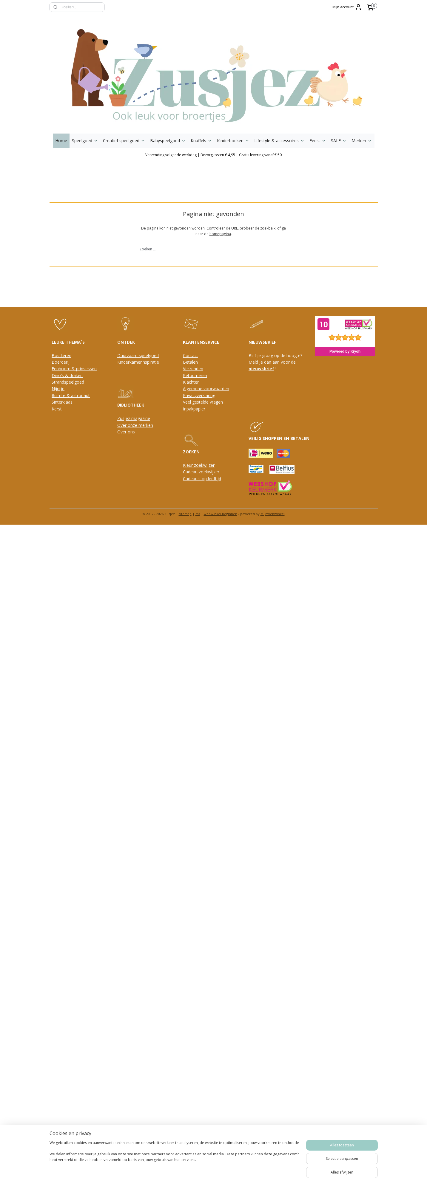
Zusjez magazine (133, 418)
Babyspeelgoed (168, 140)
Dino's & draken (67, 375)
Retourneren (195, 375)
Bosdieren (61, 355)
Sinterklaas (62, 402)
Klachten (191, 382)
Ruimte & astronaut (71, 395)
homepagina (220, 233)
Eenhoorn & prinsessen (74, 368)
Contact (190, 355)
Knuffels (201, 140)
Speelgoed (85, 140)
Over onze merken (135, 425)
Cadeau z (192, 472)
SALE (339, 140)
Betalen (190, 362)
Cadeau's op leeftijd (202, 478)
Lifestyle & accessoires (279, 140)
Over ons (126, 432)
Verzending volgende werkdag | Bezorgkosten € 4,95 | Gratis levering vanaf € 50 (213, 154)
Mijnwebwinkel (272, 514)
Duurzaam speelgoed (138, 355)
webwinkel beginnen (220, 514)
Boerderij (61, 362)
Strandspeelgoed (68, 382)
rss (197, 514)
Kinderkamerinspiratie (138, 362)
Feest (317, 140)
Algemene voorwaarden (206, 388)
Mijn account (347, 7)
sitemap (185, 514)
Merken (362, 140)
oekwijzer (210, 472)
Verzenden (193, 368)
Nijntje (58, 388)
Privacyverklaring (199, 395)
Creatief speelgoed (124, 140)
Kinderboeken (233, 140)
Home (61, 140)
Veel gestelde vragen (203, 402)
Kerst (57, 409)
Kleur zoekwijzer (199, 465)
